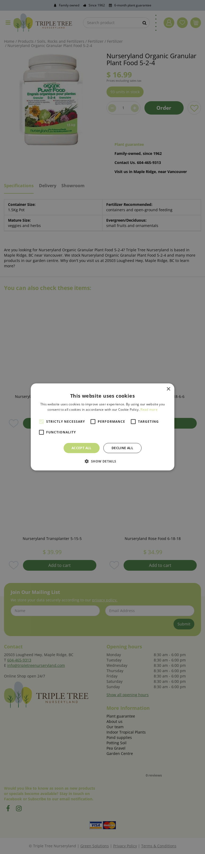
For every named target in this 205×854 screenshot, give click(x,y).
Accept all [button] (82, 448)
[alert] (102, 427)
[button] (102, 461)
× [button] (168, 389)
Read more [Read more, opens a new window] (148, 409)
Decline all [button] (122, 448)
